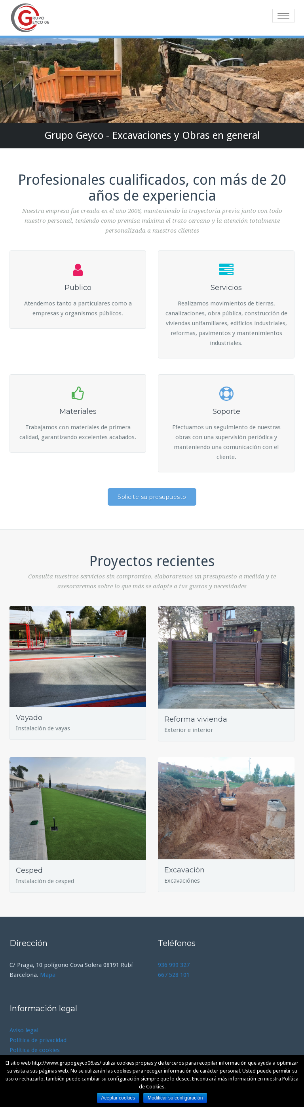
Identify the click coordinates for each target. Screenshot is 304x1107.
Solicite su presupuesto (152, 496)
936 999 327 (174, 965)
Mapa (47, 974)
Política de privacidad (38, 1040)
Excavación (184, 870)
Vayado (29, 717)
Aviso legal (24, 1030)
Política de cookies (35, 1050)
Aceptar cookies (118, 1098)
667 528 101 (174, 974)
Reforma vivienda (195, 719)
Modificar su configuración (175, 1098)
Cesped (29, 870)
